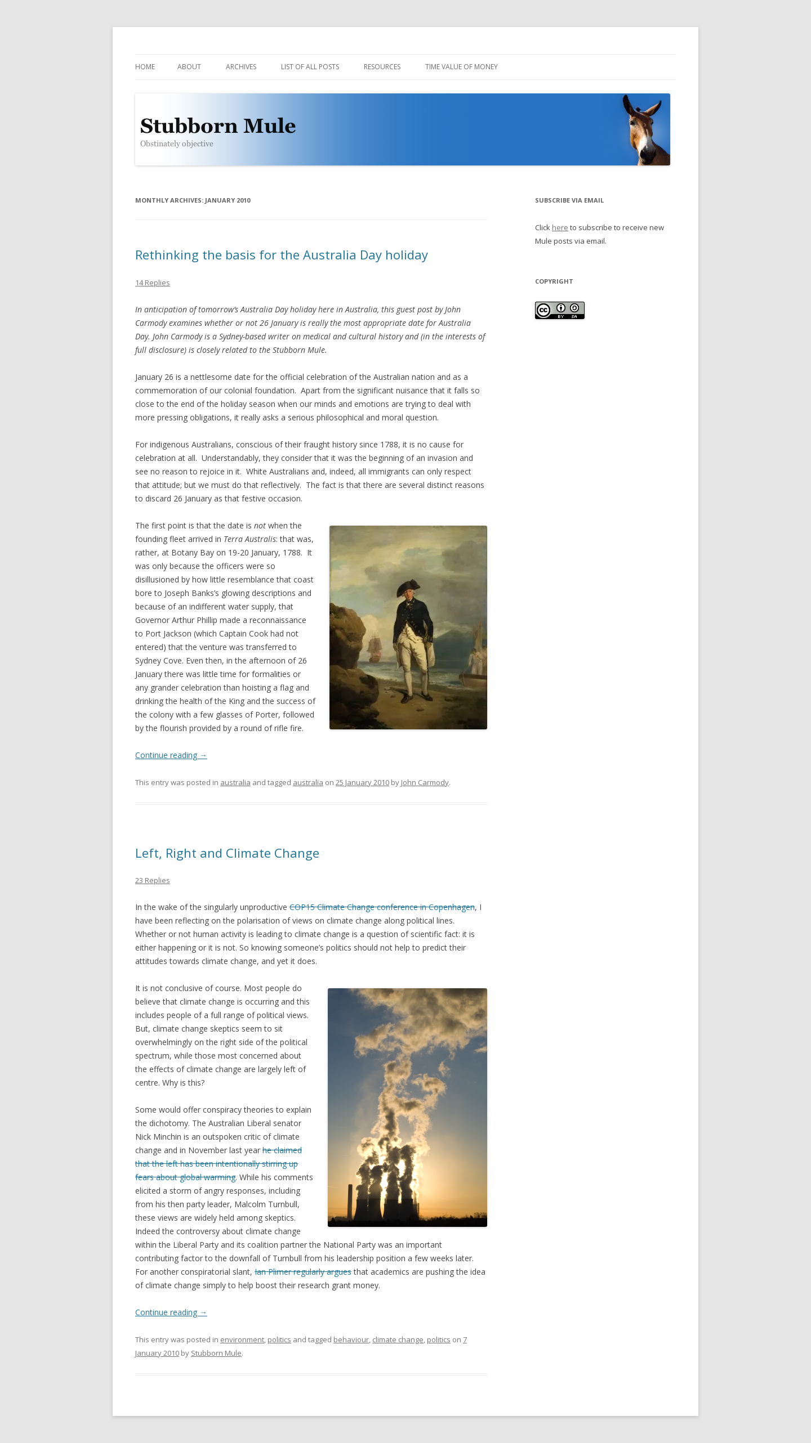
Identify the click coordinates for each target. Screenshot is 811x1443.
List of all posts (310, 66)
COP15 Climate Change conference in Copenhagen (382, 907)
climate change (398, 1339)
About (189, 66)
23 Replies (152, 880)
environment (242, 1339)
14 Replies (152, 282)
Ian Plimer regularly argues (303, 1271)
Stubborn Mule (216, 1353)
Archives (241, 66)
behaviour (351, 1339)
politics (279, 1339)
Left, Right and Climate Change (227, 852)
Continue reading (171, 755)
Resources (382, 66)
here (560, 227)
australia (235, 782)
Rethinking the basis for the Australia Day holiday (281, 254)
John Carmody (425, 782)
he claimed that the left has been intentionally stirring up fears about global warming (218, 1163)
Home (145, 66)
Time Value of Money (461, 66)
